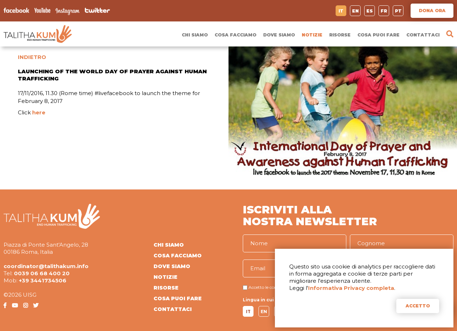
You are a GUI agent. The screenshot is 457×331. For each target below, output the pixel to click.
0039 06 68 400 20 (42, 273)
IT (340, 11)
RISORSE (340, 35)
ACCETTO (418, 305)
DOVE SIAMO (279, 35)
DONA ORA (432, 10)
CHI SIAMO (195, 35)
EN (355, 11)
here (38, 112)
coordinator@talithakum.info (46, 266)
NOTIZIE (312, 35)
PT (398, 11)
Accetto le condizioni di (271, 287)
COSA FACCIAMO (235, 35)
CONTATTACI (423, 35)
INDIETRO (32, 57)
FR (384, 11)
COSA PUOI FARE (378, 35)
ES (369, 11)
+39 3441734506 (42, 280)
